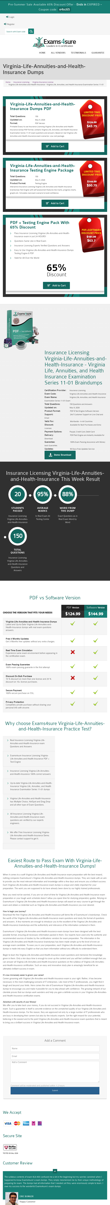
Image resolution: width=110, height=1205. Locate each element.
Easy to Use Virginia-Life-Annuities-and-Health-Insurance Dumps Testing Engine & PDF (44, 308)
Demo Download (62, 471)
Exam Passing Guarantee (18, 636)
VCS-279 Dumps (30, 1183)
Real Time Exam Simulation (19, 622)
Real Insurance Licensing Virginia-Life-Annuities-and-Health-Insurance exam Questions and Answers (27, 715)
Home (42, 53)
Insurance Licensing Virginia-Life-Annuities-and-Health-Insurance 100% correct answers (30, 729)
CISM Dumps (13, 1174)
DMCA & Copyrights (92, 1194)
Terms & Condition (55, 1194)
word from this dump (67, 526)
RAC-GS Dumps (46, 1175)
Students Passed (17, 526)
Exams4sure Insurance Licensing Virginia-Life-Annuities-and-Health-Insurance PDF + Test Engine (81, 715)
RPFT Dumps (63, 1174)
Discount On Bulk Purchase (19, 648)
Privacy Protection (15, 674)
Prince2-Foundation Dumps (97, 1177)
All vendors (58, 53)
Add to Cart (57, 164)
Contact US (73, 1194)
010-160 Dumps (13, 1183)
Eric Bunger (27, 1120)
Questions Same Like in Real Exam (30, 297)
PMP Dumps (30, 1174)
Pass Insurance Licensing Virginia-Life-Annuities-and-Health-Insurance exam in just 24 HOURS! (42, 291)
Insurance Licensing (21, 82)
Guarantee (98, 53)
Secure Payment (14, 662)
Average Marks (42, 526)
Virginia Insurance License (42, 82)
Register (9, 24)
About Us (24, 1194)
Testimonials (78, 53)
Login (10, 16)
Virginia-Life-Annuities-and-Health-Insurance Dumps (31, 596)
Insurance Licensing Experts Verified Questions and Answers (42, 302)
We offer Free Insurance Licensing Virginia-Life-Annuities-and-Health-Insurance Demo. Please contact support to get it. (30, 764)
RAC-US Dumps (80, 1175)
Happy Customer (28, 1125)
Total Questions (93, 526)
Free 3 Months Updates (17, 611)
